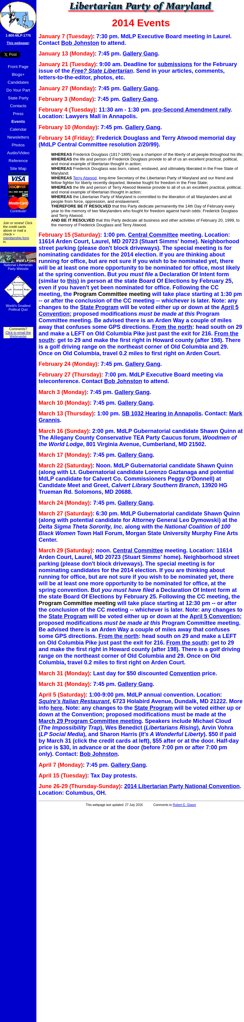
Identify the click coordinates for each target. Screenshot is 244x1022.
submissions (175, 64)
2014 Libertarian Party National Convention (182, 786)
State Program (99, 307)
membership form (16, 238)
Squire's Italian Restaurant (74, 701)
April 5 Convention (214, 616)
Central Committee (153, 235)
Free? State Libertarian (102, 71)
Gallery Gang (140, 53)
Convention (184, 673)
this (72, 281)
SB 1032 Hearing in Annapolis (161, 413)
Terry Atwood (85, 178)
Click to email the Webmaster (18, 334)
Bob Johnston (80, 43)
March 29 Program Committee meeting (90, 721)
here (56, 708)
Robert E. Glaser (184, 805)
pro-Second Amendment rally (191, 110)
